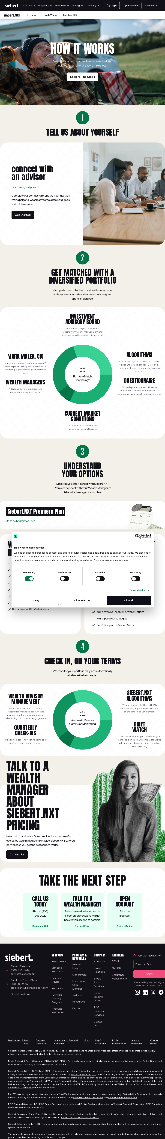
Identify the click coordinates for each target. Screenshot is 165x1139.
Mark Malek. (156, 985)
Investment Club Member (79, 984)
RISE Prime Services (49, 1104)
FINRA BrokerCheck (119, 1042)
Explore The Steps (82, 76)
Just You (77, 995)
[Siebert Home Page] (12, 5)
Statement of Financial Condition (66, 1042)
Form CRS (87, 1042)
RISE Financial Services (99, 1011)
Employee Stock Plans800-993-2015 (24, 982)
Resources (78, 1001)
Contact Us (17, 854)
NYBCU (116, 968)
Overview (32, 15)
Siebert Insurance (49, 1094)
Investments (58, 961)
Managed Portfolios (57, 969)
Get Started (23, 215)
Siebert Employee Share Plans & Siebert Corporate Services (41, 1114)
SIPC (63, 1061)
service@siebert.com (23, 973)
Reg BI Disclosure (100, 1042)
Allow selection (82, 600)
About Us (99, 961)
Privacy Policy (26, 1042)
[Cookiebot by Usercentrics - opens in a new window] (137, 536)
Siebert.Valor (79, 974)
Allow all (129, 600)
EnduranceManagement (119, 976)
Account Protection (57, 1010)
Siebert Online (125, 926)
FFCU (115, 961)
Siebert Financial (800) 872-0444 (21, 968)
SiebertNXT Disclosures (20, 1087)
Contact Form (82, 926)
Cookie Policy (154, 1042)
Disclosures (14, 1040)
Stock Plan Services (99, 982)
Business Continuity (41, 1042)
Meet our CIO (70, 15)
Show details (137, 590)
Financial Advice (56, 979)
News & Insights (77, 966)
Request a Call (40, 926)
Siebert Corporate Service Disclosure (80, 1117)
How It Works (50, 15)
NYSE (55, 1061)
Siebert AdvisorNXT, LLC (20, 1071)
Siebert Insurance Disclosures (88, 1097)
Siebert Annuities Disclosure (122, 1097)
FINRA (48, 1061)
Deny (36, 600)
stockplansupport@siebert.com (29, 987)
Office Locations (20, 994)
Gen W (76, 1008)
